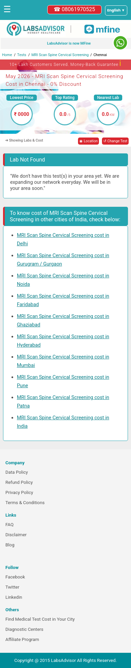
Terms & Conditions (25, 502)
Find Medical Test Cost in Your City (40, 619)
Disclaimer (16, 534)
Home (7, 55)
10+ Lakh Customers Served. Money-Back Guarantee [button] (65, 63)
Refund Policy (19, 482)
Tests (21, 55)
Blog (10, 544)
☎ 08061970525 (74, 9)
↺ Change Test (115, 141)
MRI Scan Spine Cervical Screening (60, 55)
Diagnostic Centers (24, 629)
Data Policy (16, 472)
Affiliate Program (22, 639)
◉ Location (88, 141)
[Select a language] (116, 10)
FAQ (9, 524)
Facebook (15, 576)
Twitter (12, 587)
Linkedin (13, 597)
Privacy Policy (19, 492)
